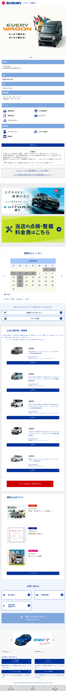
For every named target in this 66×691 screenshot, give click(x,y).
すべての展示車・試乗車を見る (30, 484)
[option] (33, 31)
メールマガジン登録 (15, 671)
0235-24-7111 (7, 79)
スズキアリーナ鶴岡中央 (29, 3)
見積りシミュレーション (48, 661)
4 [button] (34, 57)
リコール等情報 (48, 671)
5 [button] (36, 57)
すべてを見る (33, 573)
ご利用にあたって (7, 651)
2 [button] (31, 57)
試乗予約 (33, 362)
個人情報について (40, 651)
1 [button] (29, 57)
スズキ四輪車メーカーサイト (15, 661)
